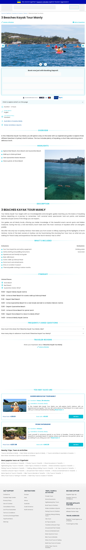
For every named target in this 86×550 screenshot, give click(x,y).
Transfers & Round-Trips (52, 525)
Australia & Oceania (17, 13)
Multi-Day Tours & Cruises (53, 543)
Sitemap (5, 522)
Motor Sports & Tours (51, 534)
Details (75, 416)
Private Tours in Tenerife (34, 463)
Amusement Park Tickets (52, 528)
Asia (25, 497)
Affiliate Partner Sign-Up (73, 508)
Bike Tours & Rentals (51, 537)
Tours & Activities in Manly (10, 453)
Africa (26, 500)
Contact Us (6, 494)
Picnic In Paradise (43, 424)
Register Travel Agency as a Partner (74, 520)
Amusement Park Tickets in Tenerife (39, 471)
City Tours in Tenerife (54, 473)
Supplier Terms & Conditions (71, 498)
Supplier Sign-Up (71, 494)
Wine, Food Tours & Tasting (53, 540)
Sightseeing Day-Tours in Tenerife (12, 466)
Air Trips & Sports (50, 522)
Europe (26, 494)
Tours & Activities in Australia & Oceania (61, 453)
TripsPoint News (8, 519)
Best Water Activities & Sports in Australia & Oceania (18, 456)
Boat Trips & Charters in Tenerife (36, 466)
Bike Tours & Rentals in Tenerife (35, 473)
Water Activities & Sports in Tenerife (61, 466)
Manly (25, 13)
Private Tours (49, 496)
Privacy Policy (7, 500)
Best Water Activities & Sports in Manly (33, 453)
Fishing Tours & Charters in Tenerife (13, 468)
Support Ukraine (42, 2)
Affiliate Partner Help (72, 511)
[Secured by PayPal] (58, 98)
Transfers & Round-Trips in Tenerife (13, 471)
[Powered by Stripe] (37, 98)
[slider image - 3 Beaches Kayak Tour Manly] (43, 46)
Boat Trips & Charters (51, 505)
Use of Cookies (7, 503)
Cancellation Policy (9, 507)
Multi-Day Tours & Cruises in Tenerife (41, 476)
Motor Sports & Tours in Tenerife (12, 473)
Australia (27, 503)
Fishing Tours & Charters (52, 511)
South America (28, 507)
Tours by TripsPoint (6, 13)
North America (28, 510)
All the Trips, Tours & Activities (51, 546)
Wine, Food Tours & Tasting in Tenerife (14, 476)
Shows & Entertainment (52, 531)
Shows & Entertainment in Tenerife (64, 471)
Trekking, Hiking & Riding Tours (52, 515)
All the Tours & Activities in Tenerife (13, 463)
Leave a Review (7, 22)
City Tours (48, 519)
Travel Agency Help (72, 524)
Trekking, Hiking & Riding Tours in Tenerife (40, 468)
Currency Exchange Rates (11, 516)
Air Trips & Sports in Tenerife (65, 468)
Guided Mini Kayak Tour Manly (43, 396)
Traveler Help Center (9, 497)
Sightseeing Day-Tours (52, 502)
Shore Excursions (50, 499)
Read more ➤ (59, 410)
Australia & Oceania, (11, 121)
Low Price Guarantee (9, 510)
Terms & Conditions (9, 513)
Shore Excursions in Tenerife (53, 463)
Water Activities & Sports (12, 125)
